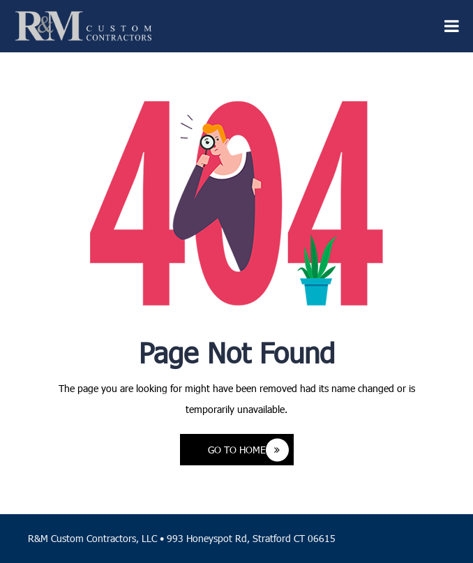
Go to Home (248, 449)
